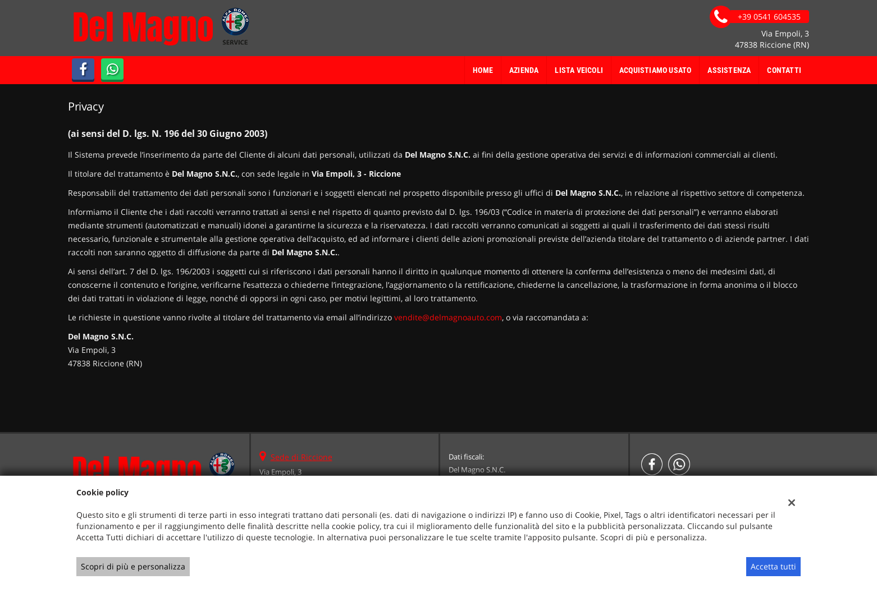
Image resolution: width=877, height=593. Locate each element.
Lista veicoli (579, 70)
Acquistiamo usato (655, 70)
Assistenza (729, 70)
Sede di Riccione (301, 457)
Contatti (784, 70)
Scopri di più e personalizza (133, 566)
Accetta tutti (773, 566)
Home (483, 70)
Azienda (523, 70)
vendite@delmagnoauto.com (448, 317)
